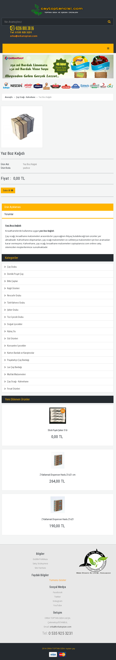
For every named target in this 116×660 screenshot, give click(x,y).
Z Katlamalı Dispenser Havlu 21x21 (58, 519)
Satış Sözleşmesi (40, 563)
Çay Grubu (10, 266)
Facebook (57, 592)
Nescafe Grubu (12, 295)
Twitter (57, 596)
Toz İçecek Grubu (14, 317)
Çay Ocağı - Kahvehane (25, 97)
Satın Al (8, 190)
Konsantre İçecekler (15, 345)
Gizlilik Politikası (40, 559)
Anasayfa (8, 97)
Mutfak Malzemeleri (15, 374)
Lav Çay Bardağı (13, 367)
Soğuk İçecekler (13, 324)
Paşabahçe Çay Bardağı (16, 360)
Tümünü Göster (57, 580)
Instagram (57, 601)
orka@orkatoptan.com (23, 36)
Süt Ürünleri (11, 338)
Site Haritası (40, 567)
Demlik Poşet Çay (14, 274)
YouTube (57, 605)
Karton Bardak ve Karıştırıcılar (19, 353)
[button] (10, 66)
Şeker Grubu (11, 309)
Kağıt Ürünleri (12, 288)
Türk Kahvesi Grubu (14, 302)
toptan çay (70, 648)
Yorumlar (9, 214)
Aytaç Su (10, 331)
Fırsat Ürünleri (12, 388)
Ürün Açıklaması (12, 207)
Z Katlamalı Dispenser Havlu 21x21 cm (58, 474)
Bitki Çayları (11, 281)
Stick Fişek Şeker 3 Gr (58, 430)
